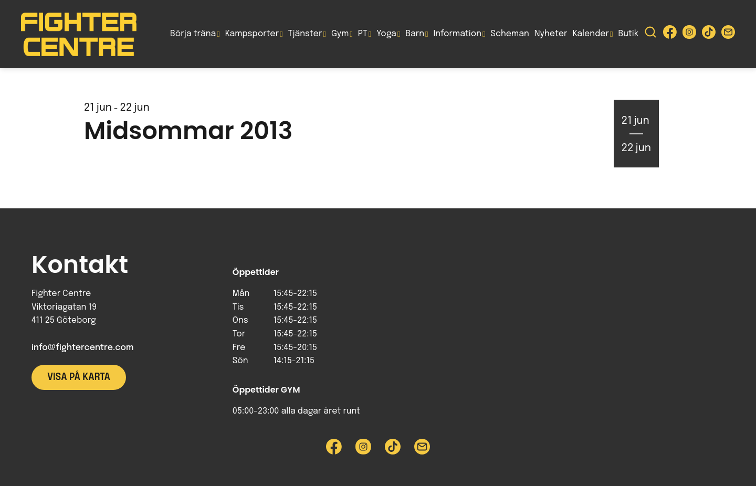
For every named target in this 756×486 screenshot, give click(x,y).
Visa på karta (78, 377)
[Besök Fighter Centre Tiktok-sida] (709, 34)
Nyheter (551, 33)
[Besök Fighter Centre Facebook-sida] (670, 34)
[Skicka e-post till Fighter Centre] (728, 34)
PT (363, 33)
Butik (628, 33)
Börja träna (193, 33)
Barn (414, 33)
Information (457, 33)
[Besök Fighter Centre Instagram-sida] (689, 34)
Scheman (510, 33)
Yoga (386, 33)
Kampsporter (252, 33)
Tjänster (305, 33)
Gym (340, 33)
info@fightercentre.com (82, 347)
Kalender (590, 33)
